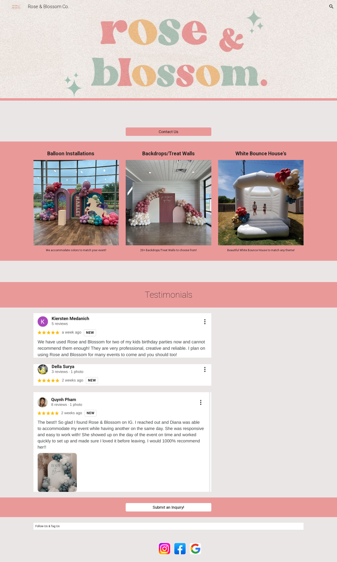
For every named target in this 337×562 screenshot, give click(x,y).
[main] (76, 153)
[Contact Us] (168, 131)
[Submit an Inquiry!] (168, 507)
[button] (331, 6)
